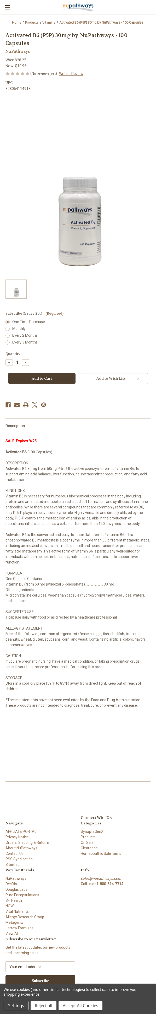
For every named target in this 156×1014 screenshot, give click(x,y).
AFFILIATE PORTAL (20, 831)
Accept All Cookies (80, 1005)
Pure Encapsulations (22, 895)
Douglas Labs (16, 889)
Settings (16, 1005)
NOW (9, 906)
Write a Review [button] (71, 74)
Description (15, 425)
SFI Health (13, 900)
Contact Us (14, 853)
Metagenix (14, 922)
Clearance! (89, 848)
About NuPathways (21, 848)
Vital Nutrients (17, 911)
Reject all (43, 1005)
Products (88, 837)
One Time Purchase (28, 322)
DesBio (11, 884)
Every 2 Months (25, 335)
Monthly (19, 328)
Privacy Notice (17, 837)
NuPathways (15, 878)
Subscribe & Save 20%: (34, 313)
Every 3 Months (25, 342)
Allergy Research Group (24, 917)
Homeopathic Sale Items (101, 853)
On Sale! (87, 842)
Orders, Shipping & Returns (27, 842)
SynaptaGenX (92, 831)
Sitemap (12, 864)
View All (12, 933)
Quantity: (13, 354)
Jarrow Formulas (19, 928)
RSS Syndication (19, 859)
